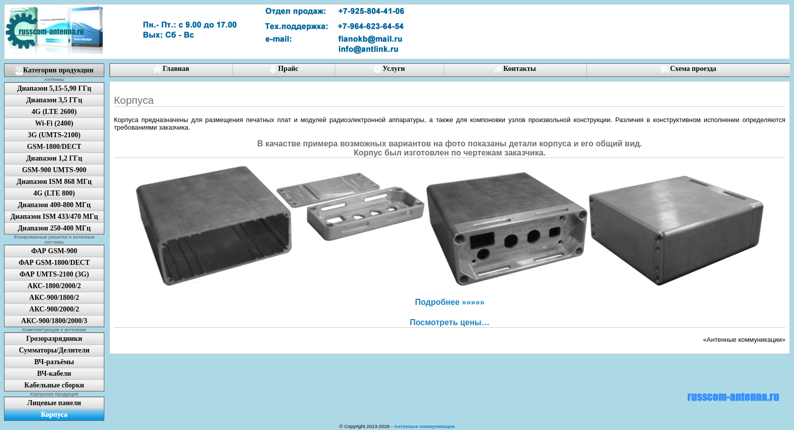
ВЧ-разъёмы (54, 362)
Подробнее (449, 302)
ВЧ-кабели (54, 373)
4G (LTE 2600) (54, 111)
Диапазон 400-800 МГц (54, 205)
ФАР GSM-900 (54, 251)
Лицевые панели (54, 403)
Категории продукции (54, 70)
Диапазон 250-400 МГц (54, 228)
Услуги (389, 69)
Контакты (515, 69)
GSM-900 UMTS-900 (54, 170)
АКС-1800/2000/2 (54, 286)
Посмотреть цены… (449, 322)
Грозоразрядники (54, 338)
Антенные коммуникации (424, 426)
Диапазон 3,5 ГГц (54, 100)
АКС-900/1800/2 (54, 297)
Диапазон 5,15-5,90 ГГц (54, 88)
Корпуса (54, 414)
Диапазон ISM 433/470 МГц (54, 216)
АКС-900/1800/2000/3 (54, 321)
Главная (171, 69)
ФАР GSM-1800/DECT (54, 262)
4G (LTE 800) (54, 193)
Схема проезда (688, 69)
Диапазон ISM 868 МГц (54, 181)
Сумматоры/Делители (54, 350)
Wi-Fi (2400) (54, 123)
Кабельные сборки (54, 385)
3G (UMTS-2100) (54, 135)
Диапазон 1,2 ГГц (54, 158)
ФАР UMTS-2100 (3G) (54, 274)
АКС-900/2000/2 (54, 309)
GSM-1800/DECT (54, 146)
